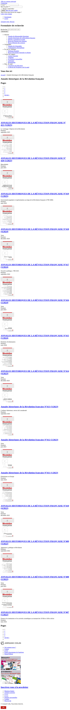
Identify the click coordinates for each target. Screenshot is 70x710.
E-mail (3, 5)
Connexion (4, 3)
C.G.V (6, 694)
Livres (6, 18)
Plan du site (7, 701)
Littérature (11, 61)
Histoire (6, 34)
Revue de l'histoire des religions (17, 41)
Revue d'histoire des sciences (16, 43)
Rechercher (4, 29)
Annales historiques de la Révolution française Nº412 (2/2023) (29, 440)
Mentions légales (9, 691)
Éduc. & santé (8, 64)
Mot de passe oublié (12, 10)
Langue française (13, 56)
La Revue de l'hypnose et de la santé (18, 67)
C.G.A (6, 696)
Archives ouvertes (9, 692)
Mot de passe (5, 7)
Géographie (7, 44)
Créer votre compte (6, 14)
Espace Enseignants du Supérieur (14, 652)
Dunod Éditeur (8, 654)
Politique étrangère (13, 51)
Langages (11, 57)
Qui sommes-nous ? (10, 647)
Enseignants (7, 17)
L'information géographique (16, 47)
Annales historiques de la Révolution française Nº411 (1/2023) (29, 472)
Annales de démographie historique (18, 36)
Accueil (3, 75)
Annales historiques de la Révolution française (21, 38)
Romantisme (11, 62)
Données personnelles (10, 697)
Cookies (6, 699)
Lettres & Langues (9, 54)
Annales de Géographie (15, 46)
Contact (6, 649)
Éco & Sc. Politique (10, 49)
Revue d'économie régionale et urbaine (19, 52)
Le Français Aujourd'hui (15, 59)
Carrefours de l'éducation (15, 65)
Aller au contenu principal (8, 1)
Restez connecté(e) (8, 9)
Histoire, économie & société (16, 39)
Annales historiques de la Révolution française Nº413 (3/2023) (29, 406)
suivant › (6, 95)
